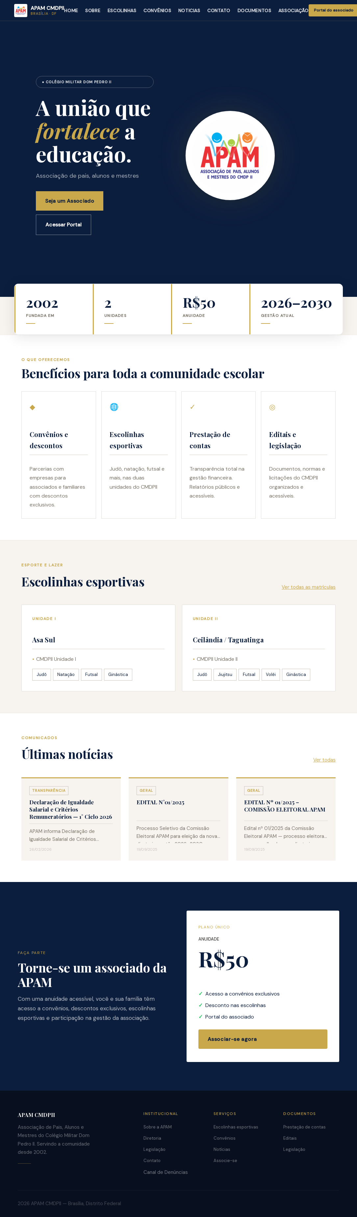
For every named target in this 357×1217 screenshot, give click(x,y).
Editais (290, 1138)
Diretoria (152, 1138)
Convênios (225, 1138)
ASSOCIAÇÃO (293, 10)
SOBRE (92, 10)
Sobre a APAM (157, 1127)
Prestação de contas (304, 1127)
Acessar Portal (63, 224)
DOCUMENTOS (254, 10)
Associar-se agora (232, 1039)
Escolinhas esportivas (236, 1127)
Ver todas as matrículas (309, 587)
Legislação (154, 1149)
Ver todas (324, 760)
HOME (71, 10)
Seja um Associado (69, 200)
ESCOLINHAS (122, 10)
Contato (152, 1160)
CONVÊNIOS (157, 10)
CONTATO (218, 10)
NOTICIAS (189, 10)
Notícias (222, 1149)
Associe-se (225, 1160)
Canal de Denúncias (165, 1172)
